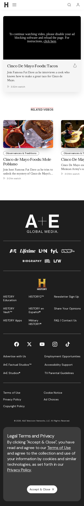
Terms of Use (59, 447)
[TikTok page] (67, 344)
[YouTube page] (42, 344)
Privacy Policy (19, 469)
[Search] (69, 5)
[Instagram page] (54, 344)
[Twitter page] (29, 344)
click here (50, 41)
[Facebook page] (16, 344)
